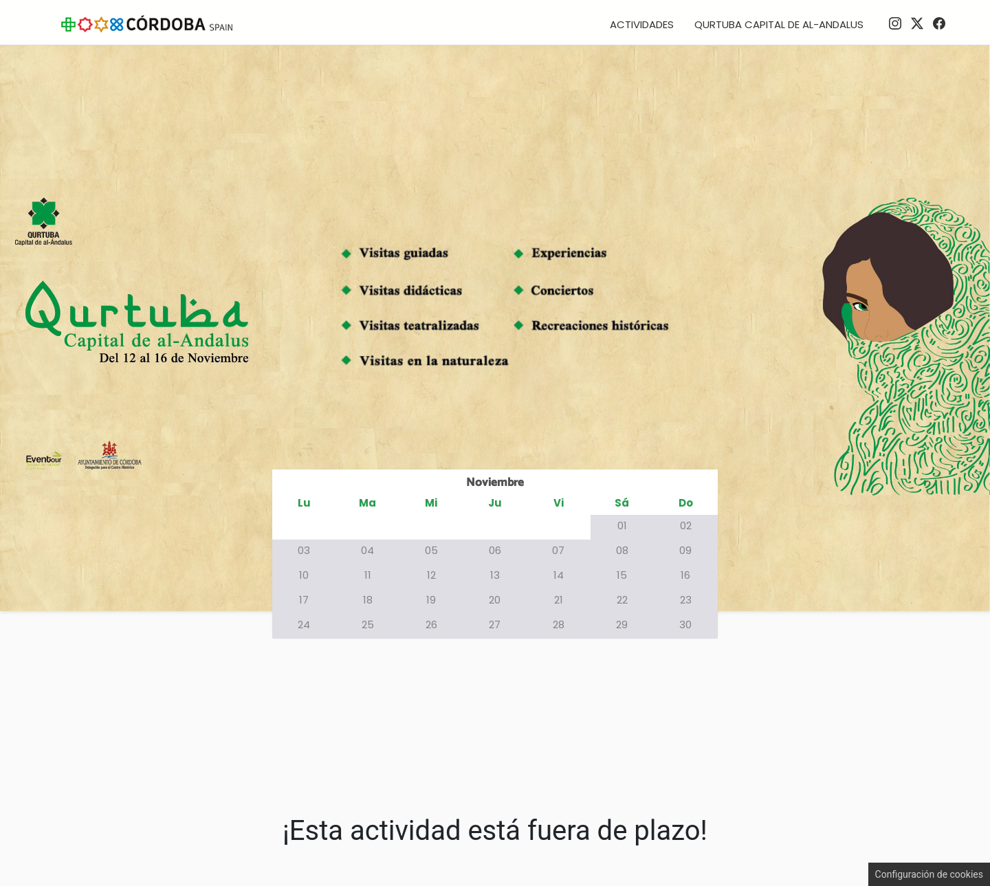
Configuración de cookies (929, 874)
